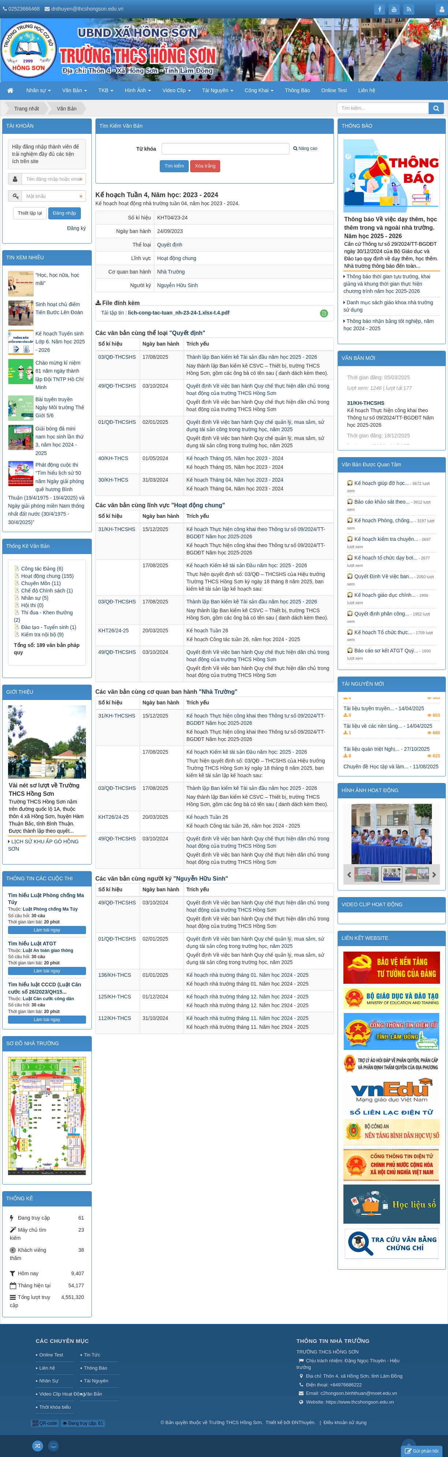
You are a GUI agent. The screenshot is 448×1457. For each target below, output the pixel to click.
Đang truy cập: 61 (83, 1423)
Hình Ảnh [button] (138, 92)
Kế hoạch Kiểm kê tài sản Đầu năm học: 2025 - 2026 (247, 565)
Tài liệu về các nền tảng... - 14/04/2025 (387, 744)
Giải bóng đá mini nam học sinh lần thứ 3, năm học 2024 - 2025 (59, 441)
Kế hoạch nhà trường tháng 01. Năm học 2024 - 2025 (248, 975)
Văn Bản (93, 1394)
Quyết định (169, 245)
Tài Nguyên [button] (217, 92)
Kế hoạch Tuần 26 (207, 630)
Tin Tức (92, 1355)
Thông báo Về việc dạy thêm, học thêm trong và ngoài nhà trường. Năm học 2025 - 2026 (390, 227)
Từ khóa (146, 149)
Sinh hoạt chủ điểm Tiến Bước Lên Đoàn (59, 308)
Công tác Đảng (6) (38, 569)
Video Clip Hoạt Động (56, 1394)
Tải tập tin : (165, 313)
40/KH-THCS (113, 458)
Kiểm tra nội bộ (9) (39, 634)
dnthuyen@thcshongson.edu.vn (87, 9)
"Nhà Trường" (218, 692)
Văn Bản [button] (74, 92)
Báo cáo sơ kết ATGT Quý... (382, 651)
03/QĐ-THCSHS (117, 357)
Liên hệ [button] (366, 90)
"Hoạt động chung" (198, 505)
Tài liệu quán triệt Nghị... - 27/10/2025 (386, 767)
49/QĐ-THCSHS (117, 386)
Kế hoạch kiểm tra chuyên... (382, 539)
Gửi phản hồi (421, 1451)
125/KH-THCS (114, 996)
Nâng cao (305, 148)
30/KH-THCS (113, 480)
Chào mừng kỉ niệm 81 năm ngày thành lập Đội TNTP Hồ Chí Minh (59, 375)
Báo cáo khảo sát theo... (378, 502)
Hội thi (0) (29, 605)
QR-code (45, 1423)
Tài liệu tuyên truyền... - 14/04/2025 (383, 726)
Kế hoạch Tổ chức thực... (379, 632)
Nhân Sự (49, 1380)
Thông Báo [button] (297, 90)
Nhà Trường (171, 272)
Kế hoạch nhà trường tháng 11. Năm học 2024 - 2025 (248, 1018)
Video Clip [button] (176, 92)
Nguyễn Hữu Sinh (177, 285)
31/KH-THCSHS (116, 529)
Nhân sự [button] (38, 92)
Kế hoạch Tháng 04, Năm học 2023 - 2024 (235, 480)
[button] (324, 313)
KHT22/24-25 (362, 375)
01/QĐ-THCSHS (117, 422)
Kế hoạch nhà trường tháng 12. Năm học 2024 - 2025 (248, 996)
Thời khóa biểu (55, 1407)
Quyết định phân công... (378, 614)
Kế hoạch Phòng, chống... (380, 520)
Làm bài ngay (47, 930)
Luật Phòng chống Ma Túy (50, 909)
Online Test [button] (334, 90)
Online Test (51, 1355)
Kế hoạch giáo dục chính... (381, 595)
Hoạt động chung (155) (44, 576)
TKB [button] (105, 92)
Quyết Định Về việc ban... (380, 576)
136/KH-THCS (114, 975)
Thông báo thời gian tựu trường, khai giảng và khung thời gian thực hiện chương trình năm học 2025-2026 (386, 284)
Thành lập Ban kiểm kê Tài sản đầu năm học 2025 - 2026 (252, 357)
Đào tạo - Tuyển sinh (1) (45, 627)
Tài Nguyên (96, 1380)
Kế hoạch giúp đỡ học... (378, 483)
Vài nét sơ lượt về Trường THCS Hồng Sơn (44, 789)
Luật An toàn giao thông (48, 950)
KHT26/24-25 (113, 630)
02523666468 (24, 9)
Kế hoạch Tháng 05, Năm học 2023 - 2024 (235, 458)
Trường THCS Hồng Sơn (235, 1422)
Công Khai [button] (259, 92)
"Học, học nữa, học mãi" (57, 279)
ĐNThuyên (302, 1422)
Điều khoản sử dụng (345, 1422)
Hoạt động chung (176, 258)
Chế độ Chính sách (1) (43, 591)
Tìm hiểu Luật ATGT (32, 943)
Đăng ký (76, 228)
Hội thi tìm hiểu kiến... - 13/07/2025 (383, 708)
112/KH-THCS (114, 1018)
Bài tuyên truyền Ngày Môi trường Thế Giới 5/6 (59, 407)
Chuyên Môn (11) (37, 583)
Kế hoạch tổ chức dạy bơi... (382, 558)
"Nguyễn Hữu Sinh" (200, 879)
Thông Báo (96, 1368)
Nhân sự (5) (31, 598)
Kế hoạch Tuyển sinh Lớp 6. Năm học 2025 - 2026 (60, 342)
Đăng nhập (64, 213)
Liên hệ (47, 1368)
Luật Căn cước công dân (48, 998)
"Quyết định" (187, 333)
